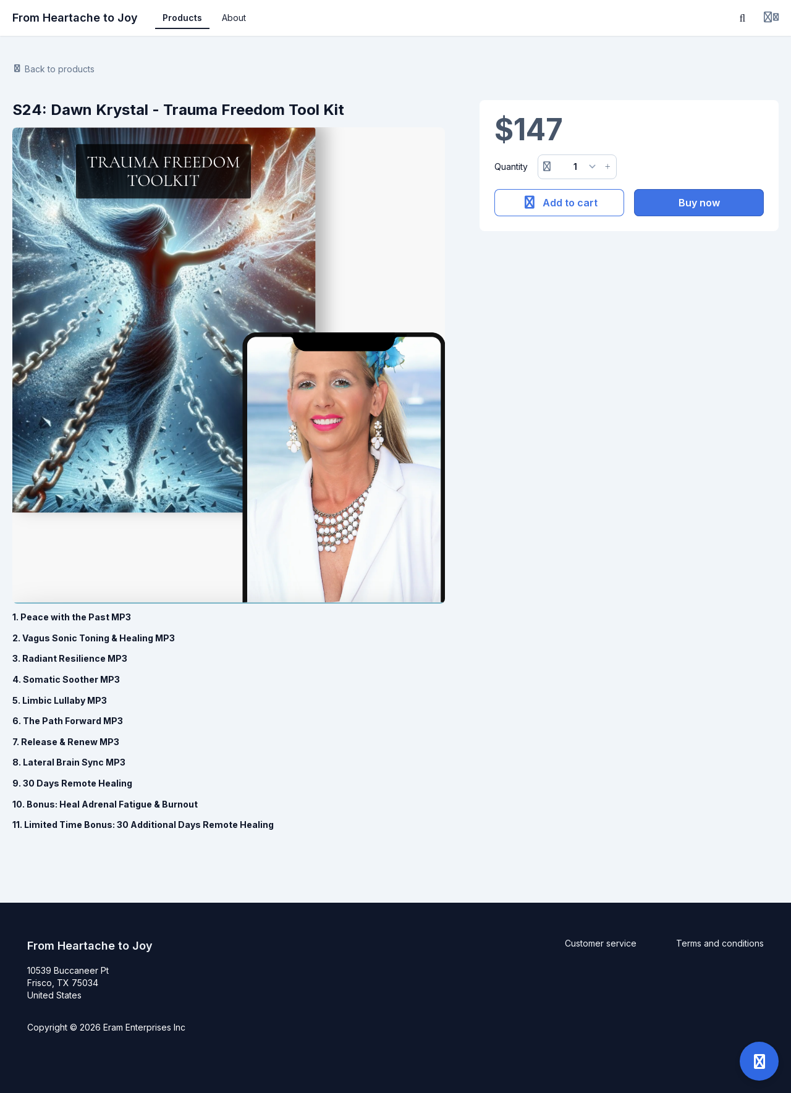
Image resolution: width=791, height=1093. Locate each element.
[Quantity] (577, 166)
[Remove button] (547, 167)
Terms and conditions (720, 943)
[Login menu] (771, 18)
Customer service (601, 943)
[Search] (743, 18)
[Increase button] (607, 167)
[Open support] (759, 1061)
